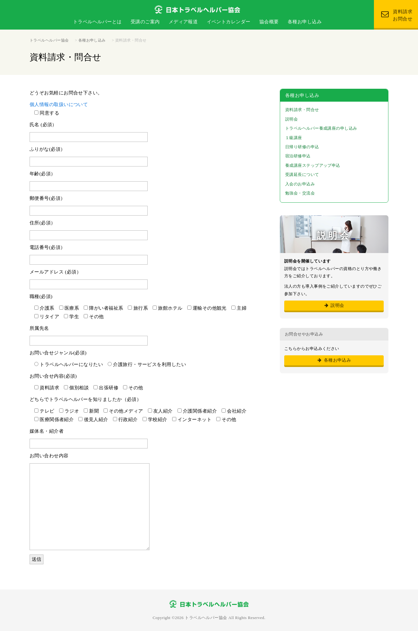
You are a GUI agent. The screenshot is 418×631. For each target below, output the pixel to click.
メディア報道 (183, 21)
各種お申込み (334, 360)
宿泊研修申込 (298, 156)
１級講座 (293, 137)
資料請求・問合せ (302, 109)
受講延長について (302, 174)
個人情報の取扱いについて (59, 104)
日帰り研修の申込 (302, 146)
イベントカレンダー (229, 21)
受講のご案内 (145, 21)
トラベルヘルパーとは (97, 21)
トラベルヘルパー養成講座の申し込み (321, 128)
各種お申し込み (305, 21)
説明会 (291, 119)
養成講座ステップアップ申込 (312, 165)
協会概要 (269, 21)
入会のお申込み (300, 184)
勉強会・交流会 (300, 193)
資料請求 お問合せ (396, 15)
